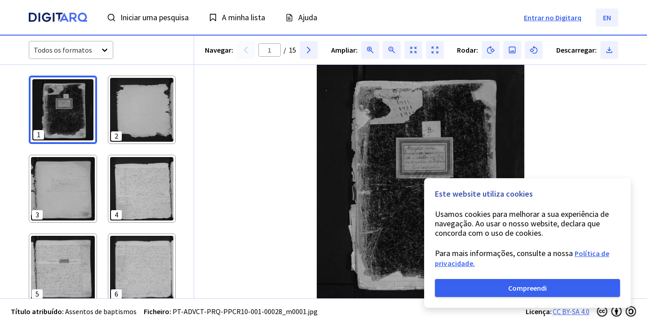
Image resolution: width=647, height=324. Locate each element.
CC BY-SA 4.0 (571, 311)
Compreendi (527, 288)
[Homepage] (58, 18)
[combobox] (34, 50)
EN (607, 17)
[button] (63, 110)
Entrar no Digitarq (552, 17)
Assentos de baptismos (101, 311)
